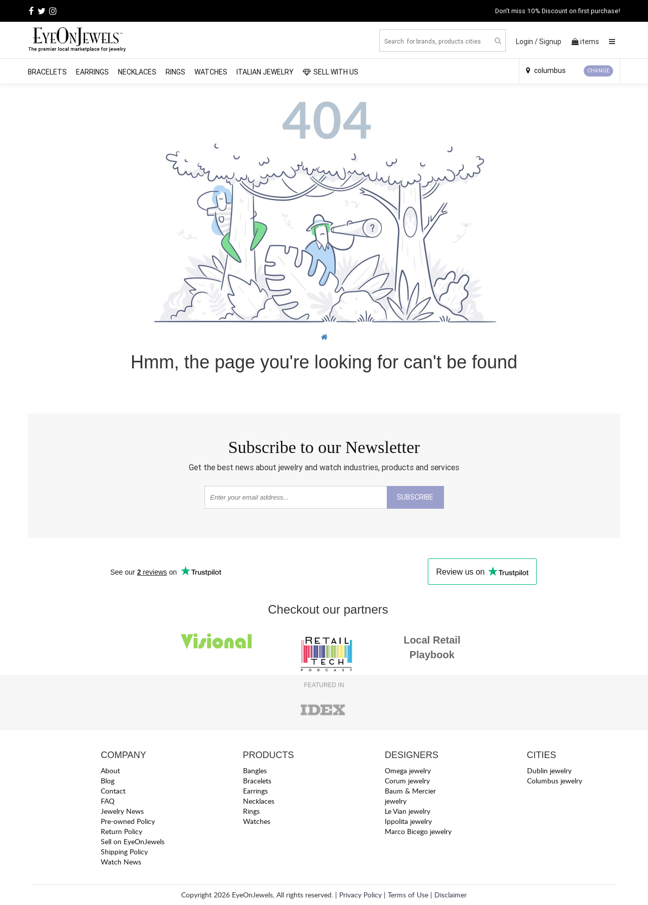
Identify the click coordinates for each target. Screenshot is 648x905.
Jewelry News (122, 811)
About (110, 770)
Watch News (121, 861)
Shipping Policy (124, 851)
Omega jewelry (408, 770)
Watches (210, 72)
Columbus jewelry (554, 780)
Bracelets (47, 72)
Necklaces (137, 72)
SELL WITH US (330, 72)
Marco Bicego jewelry (418, 831)
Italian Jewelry (265, 72)
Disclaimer (450, 894)
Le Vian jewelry (407, 811)
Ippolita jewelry (408, 821)
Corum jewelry (407, 780)
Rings (175, 72)
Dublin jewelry (549, 770)
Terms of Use (408, 894)
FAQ (107, 801)
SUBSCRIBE (415, 497)
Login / (527, 41)
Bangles (255, 770)
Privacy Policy (360, 894)
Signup (550, 41)
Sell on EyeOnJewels (133, 841)
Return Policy (121, 831)
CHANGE (598, 70)
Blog (107, 780)
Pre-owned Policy (128, 821)
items (585, 41)
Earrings (92, 72)
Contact (113, 791)
